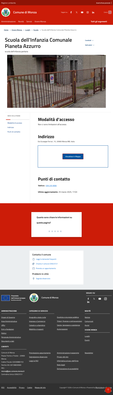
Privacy (21, 387)
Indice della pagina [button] (14, 116)
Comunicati (89, 321)
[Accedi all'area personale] (103, 3)
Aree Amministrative (9, 321)
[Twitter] (73, 12)
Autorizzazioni (62, 329)
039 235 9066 (51, 185)
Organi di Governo (8, 317)
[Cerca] (109, 12)
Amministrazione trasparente (68, 353)
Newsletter (89, 353)
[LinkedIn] (89, 12)
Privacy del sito (62, 357)
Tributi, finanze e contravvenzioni (69, 321)
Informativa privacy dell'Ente (67, 360)
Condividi (89, 40)
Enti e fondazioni (7, 329)
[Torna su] (108, 390)
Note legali (61, 364)
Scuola (35, 30)
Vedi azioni (90, 45)
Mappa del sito (40, 387)
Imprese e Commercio (37, 321)
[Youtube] (78, 12)
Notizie (87, 317)
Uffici (3, 325)
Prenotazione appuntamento (40, 353)
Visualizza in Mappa (73, 156)
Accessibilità (11, 387)
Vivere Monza (17, 30)
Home (6, 30)
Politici (3, 333)
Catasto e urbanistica (37, 325)
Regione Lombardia (8, 3)
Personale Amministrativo (11, 337)
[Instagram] (84, 12)
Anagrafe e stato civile (37, 317)
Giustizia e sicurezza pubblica (68, 317)
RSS (2, 387)
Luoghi (27, 30)
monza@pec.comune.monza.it (12, 371)
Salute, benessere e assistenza (68, 325)
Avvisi (87, 325)
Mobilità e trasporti (36, 329)
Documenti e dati (7, 341)
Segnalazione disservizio (38, 357)
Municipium (99, 387)
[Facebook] (67, 12)
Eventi (87, 340)
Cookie (29, 387)
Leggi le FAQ (33, 360)
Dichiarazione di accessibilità (67, 368)
